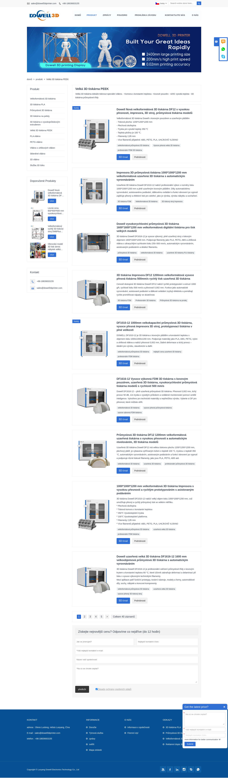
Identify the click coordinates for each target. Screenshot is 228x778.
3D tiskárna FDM (124, 202)
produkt (92, 15)
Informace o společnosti (138, 727)
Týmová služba (96, 733)
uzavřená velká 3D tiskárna (164, 530)
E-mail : (30, 733)
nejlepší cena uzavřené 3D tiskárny (167, 352)
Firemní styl (132, 733)
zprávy (107, 15)
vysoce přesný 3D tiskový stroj (130, 594)
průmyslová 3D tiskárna (127, 253)
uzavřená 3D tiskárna (152, 464)
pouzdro (122, 15)
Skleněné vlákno (37, 154)
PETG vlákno (36, 142)
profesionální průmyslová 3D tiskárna (179, 464)
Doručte (92, 727)
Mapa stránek (95, 750)
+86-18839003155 (70, 3)
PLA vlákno (35, 136)
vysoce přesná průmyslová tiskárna (158, 408)
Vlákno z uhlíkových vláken (42, 148)
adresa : (31, 727)
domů (78, 15)
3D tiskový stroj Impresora (172, 202)
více (52, 201)
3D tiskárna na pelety (40, 116)
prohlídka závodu (145, 15)
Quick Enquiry (224, 707)
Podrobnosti (139, 157)
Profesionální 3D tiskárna (145, 301)
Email (123, 157)
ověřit (91, 744)
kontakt (32, 720)
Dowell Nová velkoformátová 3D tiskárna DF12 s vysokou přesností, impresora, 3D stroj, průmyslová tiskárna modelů (56, 193)
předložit (82, 689)
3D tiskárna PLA (37, 105)
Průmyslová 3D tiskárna (41, 110)
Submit (190, 744)
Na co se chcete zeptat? (205, 719)
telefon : (30, 739)
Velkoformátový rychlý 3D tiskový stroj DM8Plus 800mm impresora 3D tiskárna (55, 229)
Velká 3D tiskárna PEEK (41, 131)
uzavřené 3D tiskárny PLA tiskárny (180, 253)
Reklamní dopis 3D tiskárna (178, 744)
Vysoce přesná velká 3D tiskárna (166, 146)
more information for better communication (201, 740)
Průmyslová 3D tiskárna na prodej (173, 301)
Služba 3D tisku (37, 165)
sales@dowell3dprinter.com (43, 3)
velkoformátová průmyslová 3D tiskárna (133, 146)
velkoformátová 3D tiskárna (151, 253)
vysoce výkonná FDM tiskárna (130, 413)
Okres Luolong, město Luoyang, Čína (52, 727)
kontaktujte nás (175, 15)
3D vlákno (34, 160)
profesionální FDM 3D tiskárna (130, 150)
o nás (195, 15)
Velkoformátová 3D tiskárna (146, 202)
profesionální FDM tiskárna (128, 357)
